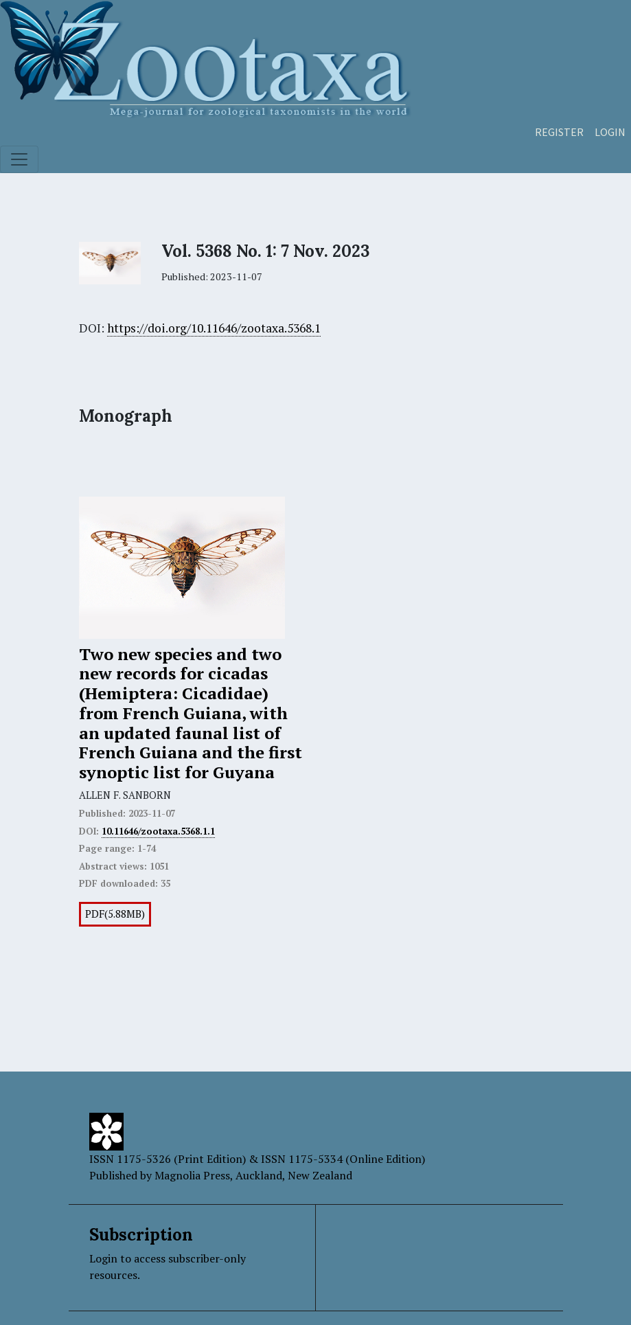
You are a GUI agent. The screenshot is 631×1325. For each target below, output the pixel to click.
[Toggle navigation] (19, 159)
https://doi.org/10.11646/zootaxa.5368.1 (214, 328)
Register (559, 132)
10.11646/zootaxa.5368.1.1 (158, 831)
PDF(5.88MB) (115, 913)
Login (610, 132)
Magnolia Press (192, 1175)
